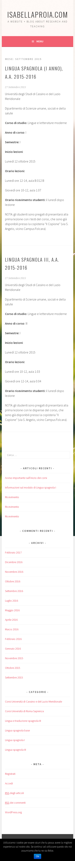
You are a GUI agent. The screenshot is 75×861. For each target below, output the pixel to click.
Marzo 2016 (11, 629)
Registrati (10, 774)
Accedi (9, 783)
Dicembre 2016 (13, 562)
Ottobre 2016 (12, 581)
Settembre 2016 (14, 591)
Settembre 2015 (14, 677)
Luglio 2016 (11, 600)
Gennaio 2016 (13, 648)
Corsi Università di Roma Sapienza (24, 711)
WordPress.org (13, 812)
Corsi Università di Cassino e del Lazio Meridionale (33, 701)
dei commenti (15, 803)
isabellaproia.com (37, 14)
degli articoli (14, 793)
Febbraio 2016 (13, 639)
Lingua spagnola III (15, 749)
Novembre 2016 (14, 572)
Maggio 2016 (12, 610)
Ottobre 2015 (12, 668)
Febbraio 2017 (13, 552)
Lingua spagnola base (17, 730)
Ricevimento (12, 497)
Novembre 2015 (14, 658)
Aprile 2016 (11, 619)
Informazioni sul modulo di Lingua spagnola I (30, 487)
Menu (39, 41)
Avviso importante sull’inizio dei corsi (26, 478)
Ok (37, 856)
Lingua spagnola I (15, 740)
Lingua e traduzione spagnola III (23, 721)
